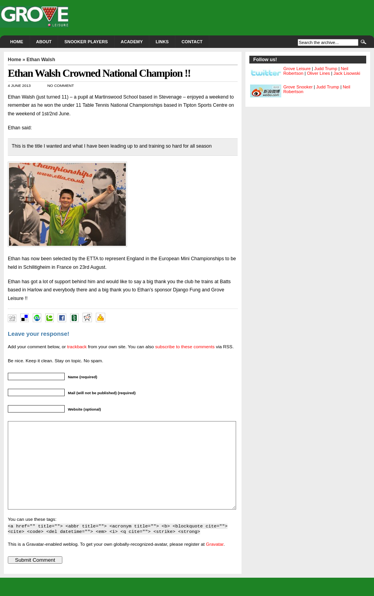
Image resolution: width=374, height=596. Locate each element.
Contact (192, 41)
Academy (132, 41)
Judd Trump (325, 68)
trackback (76, 346)
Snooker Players (86, 41)
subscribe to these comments (185, 346)
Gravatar (215, 561)
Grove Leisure (296, 68)
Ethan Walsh (40, 59)
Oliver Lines (318, 73)
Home (16, 41)
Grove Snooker (297, 87)
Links (162, 41)
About (44, 41)
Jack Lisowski (346, 73)
